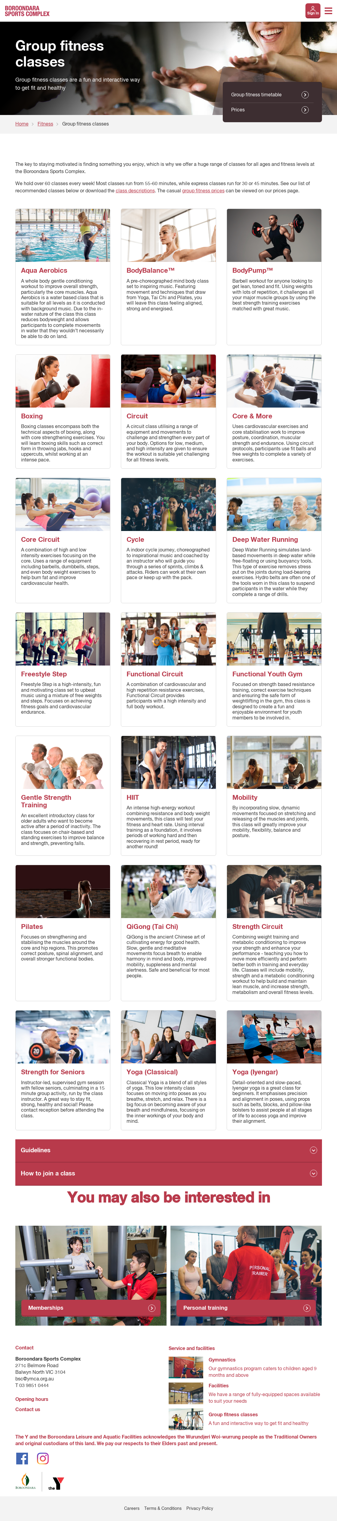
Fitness (45, 124)
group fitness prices (203, 191)
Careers (131, 1509)
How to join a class (48, 1174)
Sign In (313, 13)
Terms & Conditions (163, 1509)
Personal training (205, 1308)
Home (22, 124)
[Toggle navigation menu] (328, 11)
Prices (238, 110)
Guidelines (36, 1150)
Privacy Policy (199, 1509)
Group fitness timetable (256, 95)
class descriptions (135, 191)
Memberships (45, 1308)
